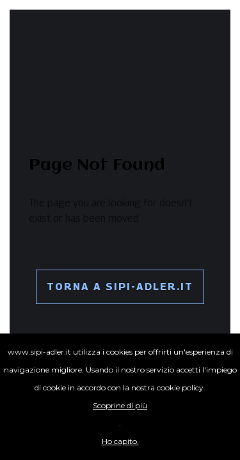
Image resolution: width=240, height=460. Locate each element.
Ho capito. (120, 441)
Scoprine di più (120, 405)
